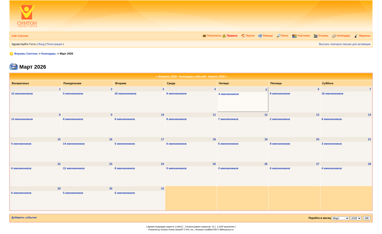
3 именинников (332, 143)
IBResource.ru (227, 229)
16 (110, 139)
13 (317, 114)
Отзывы (321, 35)
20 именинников (125, 93)
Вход (41, 44)
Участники (301, 35)
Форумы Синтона (25, 53)
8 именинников (73, 119)
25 (214, 163)
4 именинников (332, 168)
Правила (229, 35)
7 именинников (228, 119)
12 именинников (74, 168)
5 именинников (73, 93)
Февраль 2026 (167, 76)
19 (266, 139)
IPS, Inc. (190, 229)
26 (266, 163)
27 (317, 163)
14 (369, 114)
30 (110, 188)
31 (162, 188)
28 (369, 163)
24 (162, 163)
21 (369, 139)
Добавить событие (24, 217)
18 (214, 139)
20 (317, 139)
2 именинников (280, 119)
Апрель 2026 (216, 76)
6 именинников (229, 94)
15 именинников (22, 93)
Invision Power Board (171, 229)
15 (58, 139)
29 (58, 188)
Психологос (211, 35)
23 (110, 163)
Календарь (341, 35)
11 (214, 114)
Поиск (282, 35)
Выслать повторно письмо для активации (345, 44)
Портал (248, 35)
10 (162, 114)
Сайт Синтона (19, 36)
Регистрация (54, 44)
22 (58, 163)
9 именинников (176, 93)
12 (266, 114)
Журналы (362, 35)
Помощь (265, 35)
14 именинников (22, 119)
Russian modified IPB (206, 229)
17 (162, 139)
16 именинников (332, 93)
